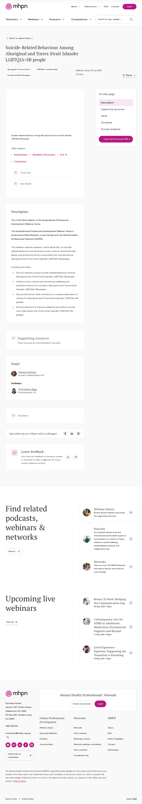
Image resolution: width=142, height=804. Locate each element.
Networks (100, 562)
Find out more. (19, 781)
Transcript (22, 172)
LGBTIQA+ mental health (47, 69)
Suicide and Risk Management (20, 75)
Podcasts (99, 529)
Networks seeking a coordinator (88, 744)
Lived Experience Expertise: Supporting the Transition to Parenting (110, 651)
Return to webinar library (20, 38)
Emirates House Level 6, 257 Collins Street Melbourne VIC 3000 (18, 707)
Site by (131, 799)
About (74, 6)
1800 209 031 (12, 726)
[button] (14, 19)
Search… (14, 551)
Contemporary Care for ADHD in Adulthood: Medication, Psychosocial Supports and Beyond (110, 625)
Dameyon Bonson (27, 372)
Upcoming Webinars (48, 733)
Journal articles (46, 744)
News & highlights (115, 739)
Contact (115, 6)
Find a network (80, 733)
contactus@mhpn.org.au (18, 733)
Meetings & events (82, 739)
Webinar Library (104, 509)
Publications (91, 6)
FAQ (106, 6)
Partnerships (113, 750)
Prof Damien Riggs (27, 389)
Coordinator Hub (81, 755)
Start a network (80, 750)
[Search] (131, 19)
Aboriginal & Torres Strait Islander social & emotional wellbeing (20, 69)
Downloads (22, 183)
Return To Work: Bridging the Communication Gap (110, 601)
